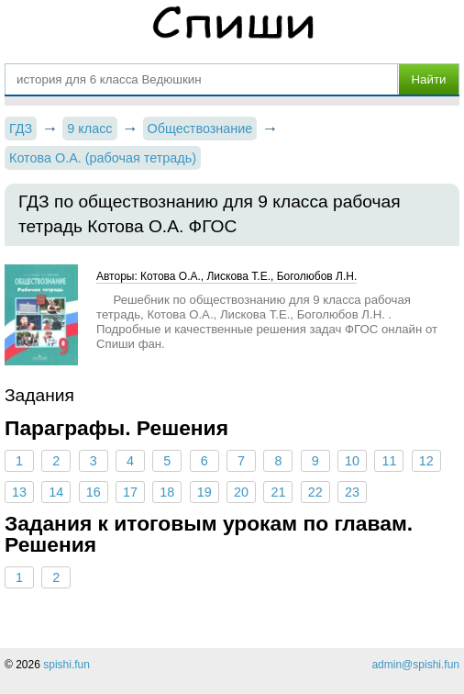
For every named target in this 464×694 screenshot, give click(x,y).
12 (426, 460)
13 (19, 492)
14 (56, 492)
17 (130, 492)
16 (93, 492)
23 (352, 492)
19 (204, 492)
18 (167, 492)
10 (352, 460)
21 (278, 492)
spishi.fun (66, 664)
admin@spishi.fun (415, 664)
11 (388, 460)
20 (241, 492)
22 (315, 492)
